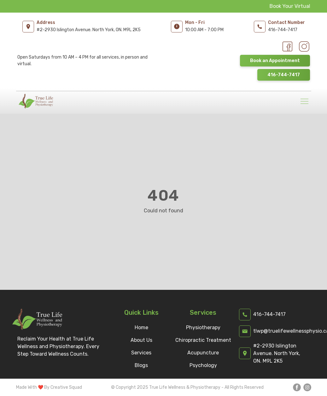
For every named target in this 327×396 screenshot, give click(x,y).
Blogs (141, 365)
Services (141, 353)
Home (141, 327)
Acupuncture (203, 353)
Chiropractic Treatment (203, 340)
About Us (141, 340)
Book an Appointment (275, 60)
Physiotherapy (203, 327)
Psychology (203, 365)
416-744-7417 (283, 74)
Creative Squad (66, 387)
